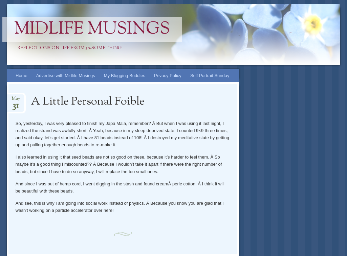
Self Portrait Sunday (210, 75)
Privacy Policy (167, 75)
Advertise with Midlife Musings (65, 75)
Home (21, 75)
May (16, 101)
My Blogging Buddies (124, 75)
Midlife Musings (92, 29)
